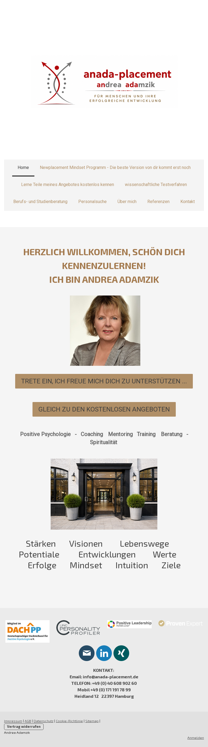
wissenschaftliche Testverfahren (156, 184)
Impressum (13, 721)
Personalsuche (92, 201)
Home (23, 167)
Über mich (127, 201)
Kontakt (187, 201)
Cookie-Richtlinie (69, 721)
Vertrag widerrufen (24, 726)
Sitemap (92, 721)
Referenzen (158, 201)
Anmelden (195, 737)
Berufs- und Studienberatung (40, 201)
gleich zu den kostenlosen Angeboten (104, 409)
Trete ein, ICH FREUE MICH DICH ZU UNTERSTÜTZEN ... (104, 381)
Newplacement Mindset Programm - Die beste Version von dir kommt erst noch (115, 167)
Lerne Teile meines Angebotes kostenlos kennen (67, 184)
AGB (28, 721)
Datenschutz (43, 721)
